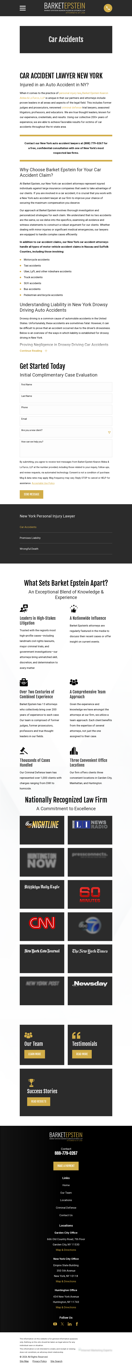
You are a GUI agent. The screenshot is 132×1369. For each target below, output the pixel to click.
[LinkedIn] (70, 1324)
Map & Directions (66, 1250)
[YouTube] (55, 1324)
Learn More (34, 1054)
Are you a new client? (31, 431)
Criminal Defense (66, 1208)
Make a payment (66, 1166)
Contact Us (66, 1216)
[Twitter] (62, 1324)
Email (24, 419)
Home (66, 1185)
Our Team (66, 1193)
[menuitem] (66, 527)
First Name (26, 385)
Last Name (26, 396)
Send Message (31, 495)
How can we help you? (32, 442)
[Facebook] (77, 1324)
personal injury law (70, 93)
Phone (24, 408)
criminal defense (72, 107)
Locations (66, 1200)
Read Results (38, 1102)
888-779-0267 (66, 1153)
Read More (82, 1054)
